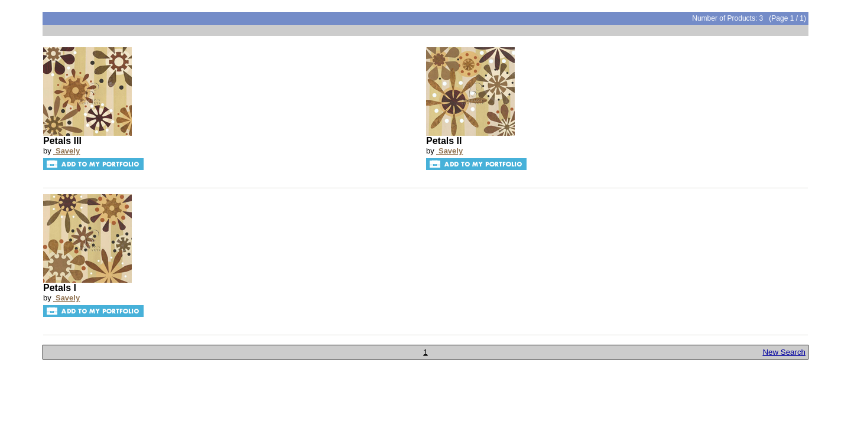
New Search (783, 352)
